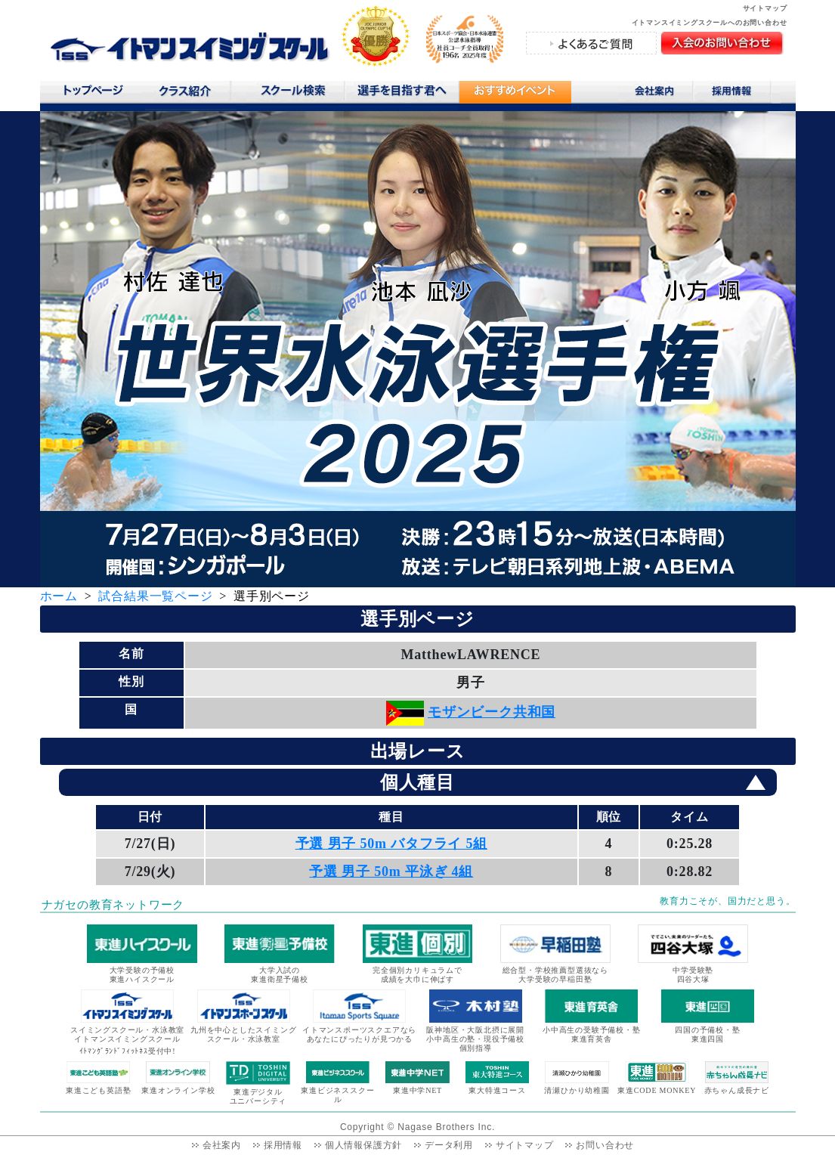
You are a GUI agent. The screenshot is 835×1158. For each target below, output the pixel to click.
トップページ (92, 94)
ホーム (59, 596)
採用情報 (737, 94)
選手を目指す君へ (401, 94)
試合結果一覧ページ (155, 596)
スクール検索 (295, 94)
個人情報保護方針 (363, 1145)
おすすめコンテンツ (514, 95)
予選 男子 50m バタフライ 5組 (391, 843)
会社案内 (656, 94)
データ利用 (449, 1145)
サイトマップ (765, 8)
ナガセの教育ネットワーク (113, 905)
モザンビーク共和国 (491, 712)
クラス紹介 (191, 95)
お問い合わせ (605, 1145)
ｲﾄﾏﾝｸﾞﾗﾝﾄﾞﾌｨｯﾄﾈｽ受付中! (127, 1051)
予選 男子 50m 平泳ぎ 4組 (391, 871)
